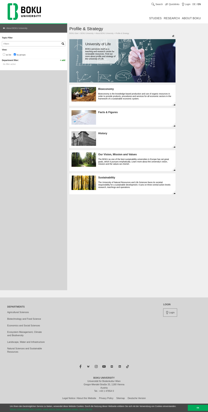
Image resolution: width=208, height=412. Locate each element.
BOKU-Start (73, 33)
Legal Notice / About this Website (79, 398)
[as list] (4, 54)
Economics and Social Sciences (23, 325)
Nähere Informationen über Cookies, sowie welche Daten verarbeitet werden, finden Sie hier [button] (51, 409)
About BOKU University (16, 28)
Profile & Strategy (122, 33)
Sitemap (120, 398)
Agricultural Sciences (18, 312)
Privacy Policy (106, 398)
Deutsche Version (137, 398)
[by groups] (15, 54)
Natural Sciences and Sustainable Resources (24, 350)
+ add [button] (62, 60)
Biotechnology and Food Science (24, 319)
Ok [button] (198, 408)
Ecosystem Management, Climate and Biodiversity (24, 334)
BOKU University (87, 33)
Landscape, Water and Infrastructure (26, 342)
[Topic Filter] (33, 43)
